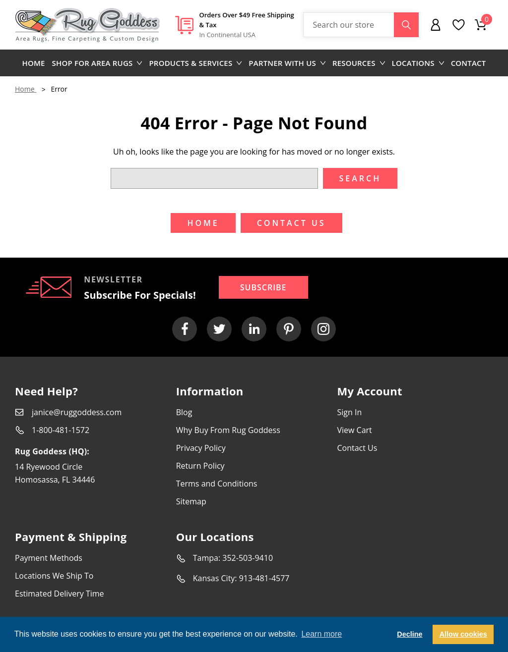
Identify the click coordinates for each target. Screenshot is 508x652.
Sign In (349, 412)
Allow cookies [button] (463, 634)
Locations (418, 63)
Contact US (291, 222)
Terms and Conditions (216, 483)
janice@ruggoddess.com (77, 412)
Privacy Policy (201, 447)
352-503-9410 (247, 557)
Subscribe (263, 287)
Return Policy (200, 465)
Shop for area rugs (97, 63)
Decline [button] (409, 634)
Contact (468, 63)
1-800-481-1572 (60, 430)
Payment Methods (48, 557)
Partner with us (287, 63)
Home (33, 63)
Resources (358, 63)
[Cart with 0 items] (481, 24)
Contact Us (357, 447)
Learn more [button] (321, 634)
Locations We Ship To (54, 575)
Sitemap (191, 501)
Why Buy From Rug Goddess (228, 430)
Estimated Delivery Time (59, 593)
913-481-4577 (264, 578)
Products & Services (195, 63)
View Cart (354, 430)
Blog (184, 412)
